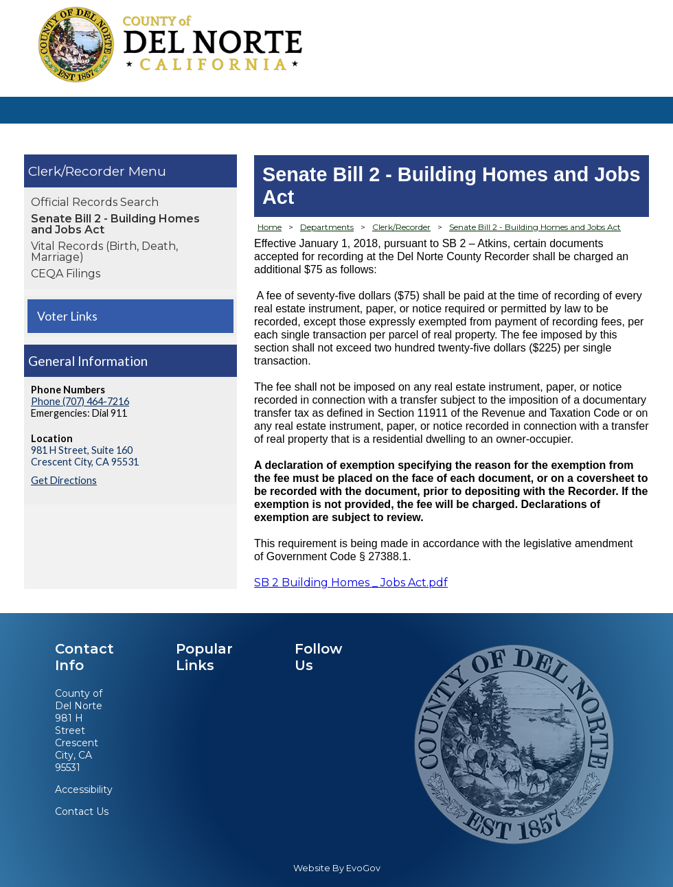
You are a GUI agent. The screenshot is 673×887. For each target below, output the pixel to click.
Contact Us (82, 811)
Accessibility (84, 789)
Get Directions (64, 480)
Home (270, 227)
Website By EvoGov (336, 868)
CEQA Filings (65, 273)
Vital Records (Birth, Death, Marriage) (104, 252)
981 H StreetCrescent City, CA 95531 (76, 743)
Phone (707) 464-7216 (80, 401)
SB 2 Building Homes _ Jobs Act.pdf (351, 582)
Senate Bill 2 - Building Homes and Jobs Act (115, 224)
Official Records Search (95, 202)
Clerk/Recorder (78, 171)
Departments (327, 227)
